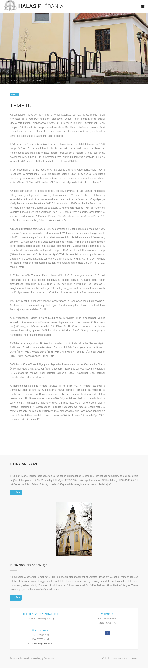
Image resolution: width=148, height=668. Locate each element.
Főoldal (13, 80)
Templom (26, 80)
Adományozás (118, 658)
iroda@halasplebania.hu (40, 643)
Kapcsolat (133, 658)
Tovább (16, 492)
